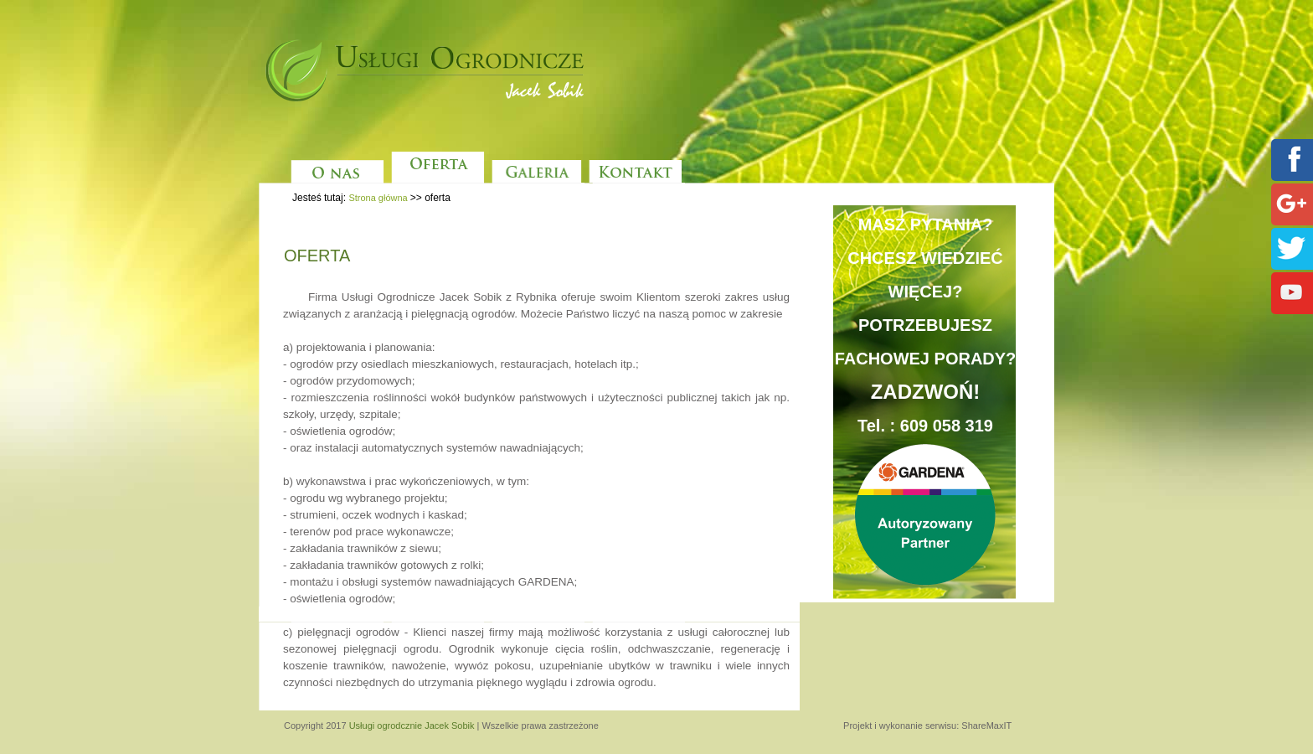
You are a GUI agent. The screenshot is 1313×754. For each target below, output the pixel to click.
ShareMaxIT (986, 725)
